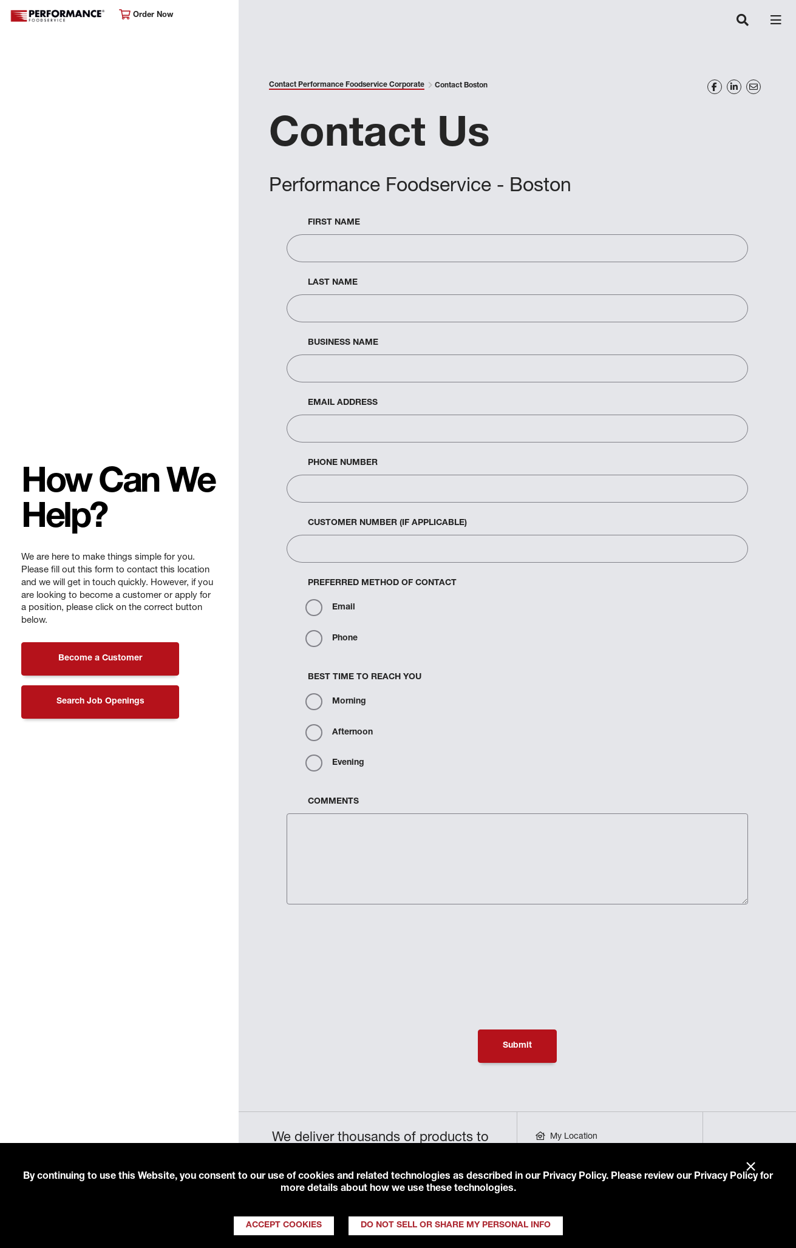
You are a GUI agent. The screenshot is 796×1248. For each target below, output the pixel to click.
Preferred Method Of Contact (382, 583)
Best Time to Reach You (364, 677)
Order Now (146, 15)
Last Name (333, 283)
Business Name (343, 343)
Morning (335, 701)
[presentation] (379, 942)
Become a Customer (100, 658)
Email (330, 607)
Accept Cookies (284, 1225)
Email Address (343, 403)
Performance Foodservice (58, 16)
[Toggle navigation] (742, 21)
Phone (331, 638)
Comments (333, 802)
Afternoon (339, 732)
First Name (334, 223)
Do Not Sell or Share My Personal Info (456, 1225)
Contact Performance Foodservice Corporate (346, 85)
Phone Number (343, 463)
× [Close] (751, 1167)
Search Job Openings (100, 701)
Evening (334, 763)
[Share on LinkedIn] (734, 87)
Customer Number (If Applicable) (387, 523)
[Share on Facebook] (714, 87)
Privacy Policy (574, 1177)
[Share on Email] (753, 87)
